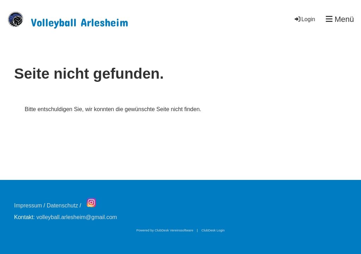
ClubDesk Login (213, 230)
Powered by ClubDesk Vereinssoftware (164, 230)
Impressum (28, 205)
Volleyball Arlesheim (79, 20)
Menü (340, 19)
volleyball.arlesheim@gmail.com (76, 217)
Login (304, 19)
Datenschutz (62, 205)
